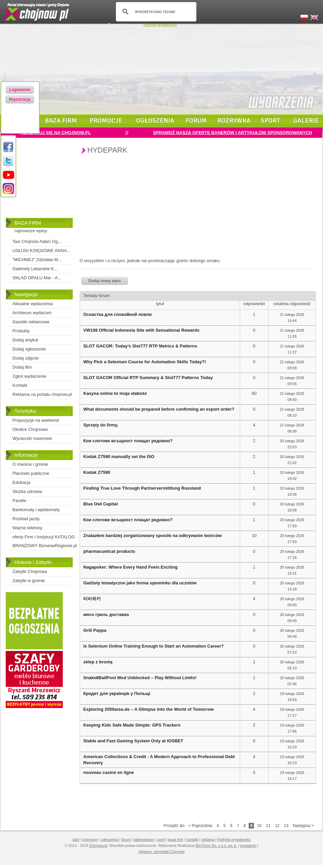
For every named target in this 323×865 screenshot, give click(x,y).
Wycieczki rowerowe (32, 438)
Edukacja (21, 482)
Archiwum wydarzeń (31, 312)
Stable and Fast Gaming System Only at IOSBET (133, 740)
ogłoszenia (155, 121)
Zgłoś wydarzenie (29, 376)
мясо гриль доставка (106, 614)
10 (259, 825)
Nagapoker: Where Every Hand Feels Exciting (130, 567)
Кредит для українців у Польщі (116, 693)
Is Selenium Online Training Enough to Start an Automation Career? (153, 646)
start (75, 839)
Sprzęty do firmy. (101, 424)
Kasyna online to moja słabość (115, 393)
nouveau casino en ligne (108, 772)
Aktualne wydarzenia (32, 303)
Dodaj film (22, 367)
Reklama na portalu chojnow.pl (42, 394)
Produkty (21, 330)
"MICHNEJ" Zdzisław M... (36, 259)
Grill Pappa (94, 630)
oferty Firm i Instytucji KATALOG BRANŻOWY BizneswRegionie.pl (44, 541)
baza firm (61, 121)
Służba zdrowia (27, 491)
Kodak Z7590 (96, 472)
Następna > (303, 825)
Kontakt (19, 385)
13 (286, 825)
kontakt (192, 839)
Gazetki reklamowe (31, 321)
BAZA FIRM (27, 222)
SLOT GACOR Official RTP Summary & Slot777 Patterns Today (148, 377)
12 (277, 825)
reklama (207, 839)
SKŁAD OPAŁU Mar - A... (36, 277)
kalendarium (144, 839)
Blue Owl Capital (100, 503)
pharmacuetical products (109, 551)
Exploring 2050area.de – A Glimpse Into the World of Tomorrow (148, 709)
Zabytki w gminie (28, 580)
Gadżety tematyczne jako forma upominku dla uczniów (139, 582)
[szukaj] (155, 12)
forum (196, 121)
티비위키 (92, 598)
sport (270, 121)
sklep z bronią (97, 661)
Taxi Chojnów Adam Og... (36, 241)
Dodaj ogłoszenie (29, 349)
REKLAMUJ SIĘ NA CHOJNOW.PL (55, 132)
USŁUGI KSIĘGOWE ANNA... (41, 250)
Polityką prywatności (160, 25)
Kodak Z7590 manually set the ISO (118, 456)
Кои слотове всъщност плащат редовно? (128, 440)
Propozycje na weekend (35, 420)
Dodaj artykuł (25, 339)
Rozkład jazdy (26, 518)
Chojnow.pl (98, 845)
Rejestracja (20, 99)
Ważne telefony (27, 527)
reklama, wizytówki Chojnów (161, 852)
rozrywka (233, 121)
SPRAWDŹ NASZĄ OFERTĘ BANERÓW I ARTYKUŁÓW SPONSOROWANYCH (232, 132)
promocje (106, 121)
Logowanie (20, 89)
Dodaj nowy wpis (104, 281)
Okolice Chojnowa (30, 429)
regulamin (248, 845)
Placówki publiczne (30, 473)
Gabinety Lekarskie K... (34, 268)
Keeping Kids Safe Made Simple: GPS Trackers (132, 725)
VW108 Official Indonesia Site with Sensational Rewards (141, 330)
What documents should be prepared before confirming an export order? (158, 409)
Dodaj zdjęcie (25, 358)
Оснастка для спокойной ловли (117, 314)
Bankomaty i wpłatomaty (36, 509)
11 (268, 825)
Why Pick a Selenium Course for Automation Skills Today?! (144, 361)
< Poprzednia (200, 825)
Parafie (19, 500)
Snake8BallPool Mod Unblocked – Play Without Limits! (139, 677)
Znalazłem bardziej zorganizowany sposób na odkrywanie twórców (152, 535)
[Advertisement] (39, 182)
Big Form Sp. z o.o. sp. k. (216, 845)
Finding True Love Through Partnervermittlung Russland (142, 488)
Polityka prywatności (234, 839)
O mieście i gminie (30, 464)
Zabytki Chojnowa (29, 571)
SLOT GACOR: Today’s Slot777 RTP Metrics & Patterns (140, 345)
